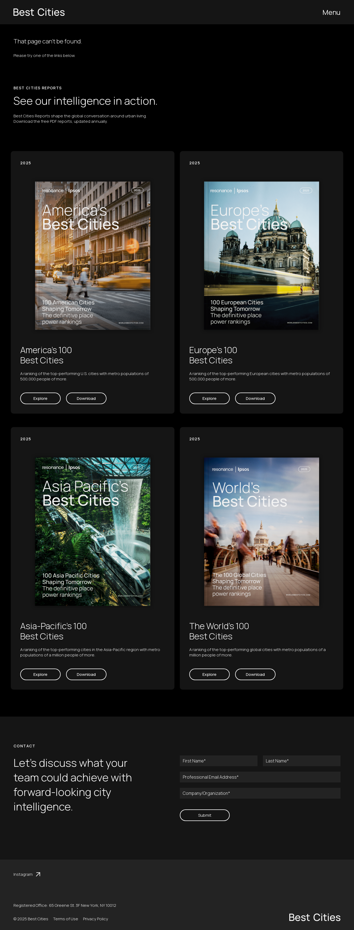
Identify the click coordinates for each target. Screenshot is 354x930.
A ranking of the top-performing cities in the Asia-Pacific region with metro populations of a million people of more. (90, 652)
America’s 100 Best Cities (46, 355)
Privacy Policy (95, 919)
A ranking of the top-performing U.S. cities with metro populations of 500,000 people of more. (84, 376)
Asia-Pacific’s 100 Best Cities (53, 631)
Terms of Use (65, 919)
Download (86, 398)
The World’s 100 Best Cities (219, 631)
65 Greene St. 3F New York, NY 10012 (82, 905)
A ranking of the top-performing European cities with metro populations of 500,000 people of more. (259, 376)
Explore (40, 398)
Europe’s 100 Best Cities (213, 355)
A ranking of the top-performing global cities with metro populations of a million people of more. (257, 652)
